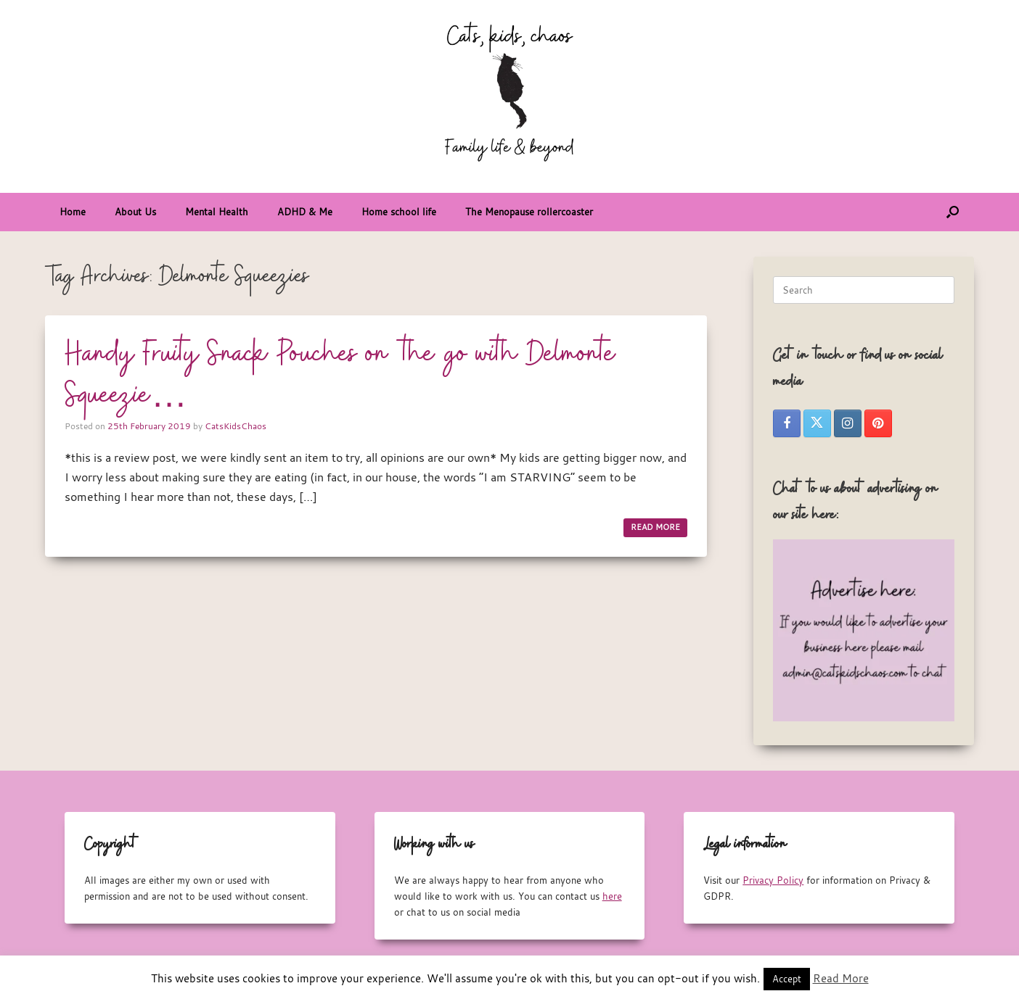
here (612, 896)
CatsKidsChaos (235, 425)
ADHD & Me (304, 211)
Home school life (398, 211)
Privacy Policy (772, 880)
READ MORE (655, 527)
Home (73, 211)
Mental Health (216, 211)
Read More (841, 978)
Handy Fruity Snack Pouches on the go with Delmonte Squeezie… (340, 375)
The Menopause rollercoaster (529, 211)
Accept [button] (786, 978)
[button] (952, 212)
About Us (135, 211)
